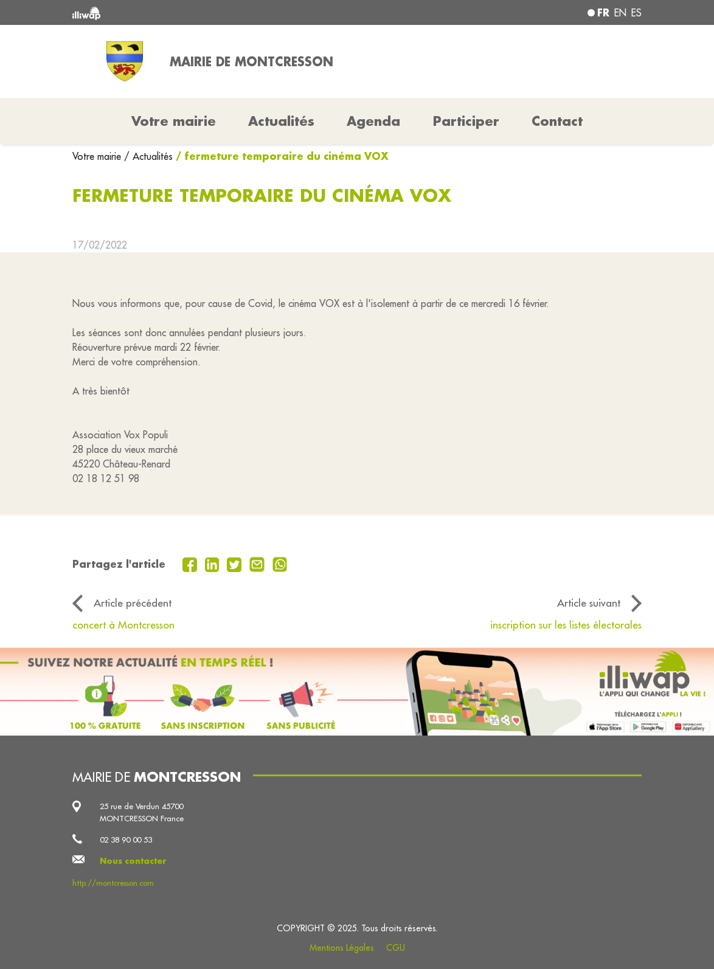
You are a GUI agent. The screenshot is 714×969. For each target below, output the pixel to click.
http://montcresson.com (113, 883)
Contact (557, 120)
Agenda (373, 120)
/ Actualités (148, 156)
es (636, 13)
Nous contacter (133, 861)
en (620, 13)
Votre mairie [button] (173, 120)
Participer (466, 120)
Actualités (281, 120)
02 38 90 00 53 (126, 839)
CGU (395, 947)
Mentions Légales (342, 947)
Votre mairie (98, 156)
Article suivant (588, 603)
